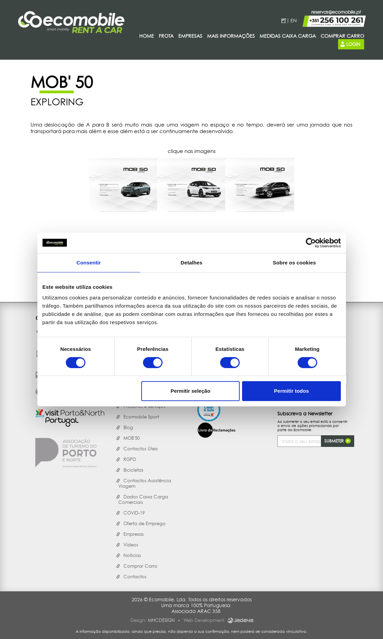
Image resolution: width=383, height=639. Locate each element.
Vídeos (130, 544)
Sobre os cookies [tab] (294, 262)
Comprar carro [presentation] (342, 36)
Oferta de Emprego (144, 523)
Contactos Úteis (140, 448)
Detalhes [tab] (191, 262)
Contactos (134, 576)
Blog (128, 427)
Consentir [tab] (88, 262)
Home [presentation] (146, 36)
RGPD (129, 459)
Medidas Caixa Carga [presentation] (288, 36)
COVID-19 (134, 513)
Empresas (133, 534)
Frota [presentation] (166, 36)
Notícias (132, 555)
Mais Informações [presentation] (231, 36)
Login (349, 44)
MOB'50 (131, 438)
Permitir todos (291, 391)
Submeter (337, 441)
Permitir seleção (190, 391)
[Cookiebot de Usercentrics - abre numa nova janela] (311, 243)
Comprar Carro (140, 566)
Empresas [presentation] (190, 36)
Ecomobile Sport (141, 416)
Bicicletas (133, 470)
